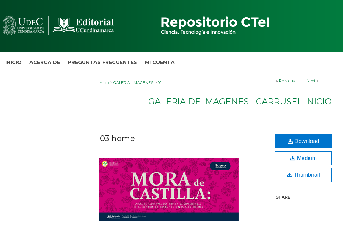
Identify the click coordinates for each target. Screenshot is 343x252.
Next (311, 80)
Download (304, 141)
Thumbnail (303, 175)
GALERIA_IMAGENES (133, 82)
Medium (303, 158)
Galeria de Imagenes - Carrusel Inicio (240, 101)
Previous (287, 80)
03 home (117, 138)
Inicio (104, 82)
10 (159, 82)
